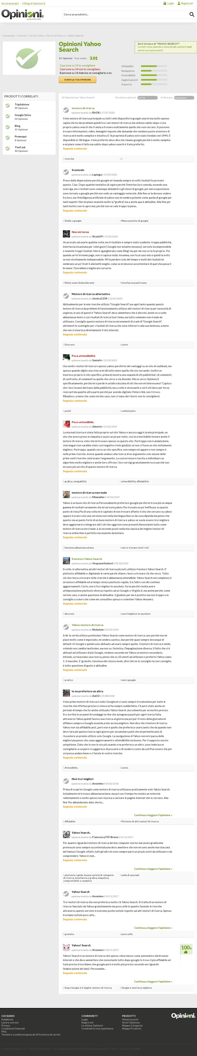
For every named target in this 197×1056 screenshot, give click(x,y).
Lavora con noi (9, 1022)
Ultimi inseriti (130, 1019)
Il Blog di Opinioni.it (33, 3)
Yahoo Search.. (81, 832)
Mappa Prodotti (131, 1028)
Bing (17, 125)
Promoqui (21, 136)
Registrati (187, 3)
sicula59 (97, 236)
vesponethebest (102, 563)
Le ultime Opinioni (92, 1025)
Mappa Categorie (132, 1025)
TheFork (20, 147)
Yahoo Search (81, 891)
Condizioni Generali (13, 1028)
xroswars (98, 949)
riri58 (95, 112)
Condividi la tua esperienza (97, 1028)
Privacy (5, 1025)
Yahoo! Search (81, 945)
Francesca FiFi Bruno (105, 837)
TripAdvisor (22, 104)
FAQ (4, 1031)
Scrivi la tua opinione (77, 79)
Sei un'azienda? (10, 3)
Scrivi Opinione (131, 1022)
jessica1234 (99, 298)
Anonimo (97, 783)
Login (170, 3)
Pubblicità (7, 1019)
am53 (95, 695)
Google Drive (23, 115)
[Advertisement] (29, 180)
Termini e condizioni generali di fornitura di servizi (30, 1034)
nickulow (98, 629)
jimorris (97, 426)
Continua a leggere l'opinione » (153, 815)
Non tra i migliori (82, 778)
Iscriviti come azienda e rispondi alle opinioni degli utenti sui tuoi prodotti (166, 47)
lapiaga (97, 174)
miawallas (98, 497)
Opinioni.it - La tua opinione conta (28, 15)
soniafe (97, 360)
